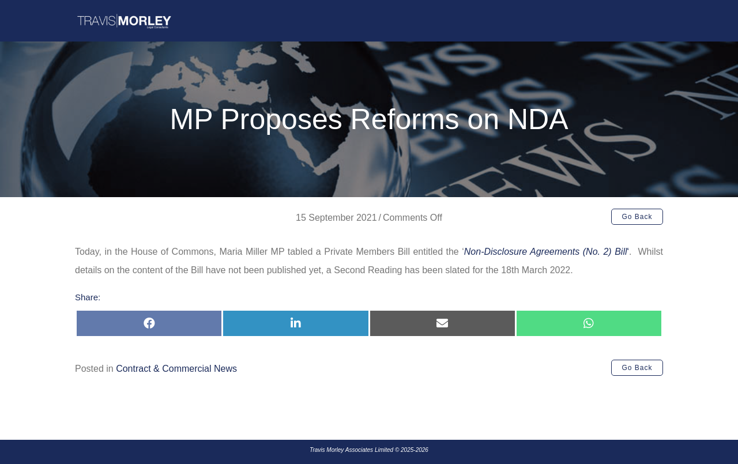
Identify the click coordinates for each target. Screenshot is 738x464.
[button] (637, 217)
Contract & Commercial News (176, 369)
